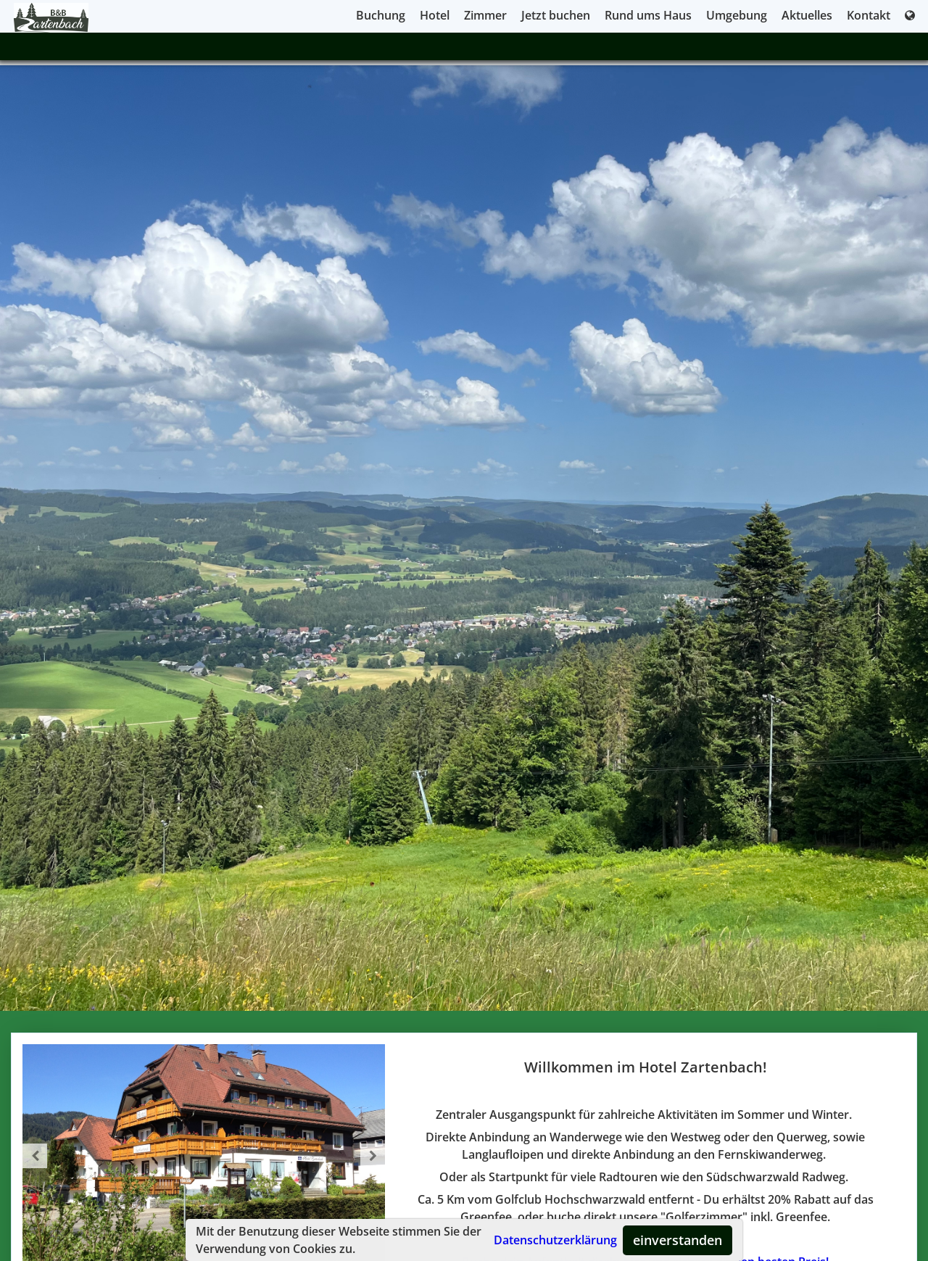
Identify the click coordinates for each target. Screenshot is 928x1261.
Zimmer (485, 15)
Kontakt (868, 15)
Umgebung (736, 15)
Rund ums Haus (648, 15)
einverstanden (677, 1240)
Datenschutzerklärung (555, 1240)
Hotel (435, 15)
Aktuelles (807, 15)
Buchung (380, 15)
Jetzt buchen (555, 15)
